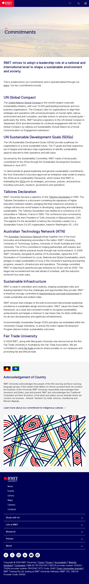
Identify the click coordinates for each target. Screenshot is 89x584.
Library (11, 495)
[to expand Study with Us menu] (82, 517)
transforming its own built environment (59, 293)
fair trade (28, 348)
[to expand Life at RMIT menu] (82, 524)
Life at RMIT (12, 524)
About (9, 545)
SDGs (22, 181)
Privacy (49, 562)
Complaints (20, 565)
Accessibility (61, 562)
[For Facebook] (6, 555)
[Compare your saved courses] (71, 3)
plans (6, 85)
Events (11, 491)
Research (11, 531)
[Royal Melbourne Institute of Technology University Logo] (11, 481)
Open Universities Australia (70, 568)
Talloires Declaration (59, 197)
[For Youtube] (31, 555)
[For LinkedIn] (25, 555)
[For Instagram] (18, 555)
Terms (41, 562)
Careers (11, 504)
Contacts (12, 509)
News (10, 486)
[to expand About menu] (82, 545)
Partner (10, 538)
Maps (10, 500)
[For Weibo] (37, 555)
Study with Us (13, 517)
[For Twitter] (12, 555)
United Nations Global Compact (24, 102)
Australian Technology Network (25, 236)
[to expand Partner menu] (82, 538)
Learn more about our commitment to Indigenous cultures (35, 407)
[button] (78, 3)
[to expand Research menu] (82, 531)
